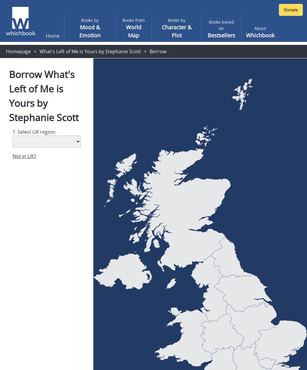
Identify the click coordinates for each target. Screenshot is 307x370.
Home (53, 36)
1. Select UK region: (34, 132)
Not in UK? (24, 156)
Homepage (18, 51)
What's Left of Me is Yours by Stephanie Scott (90, 51)
